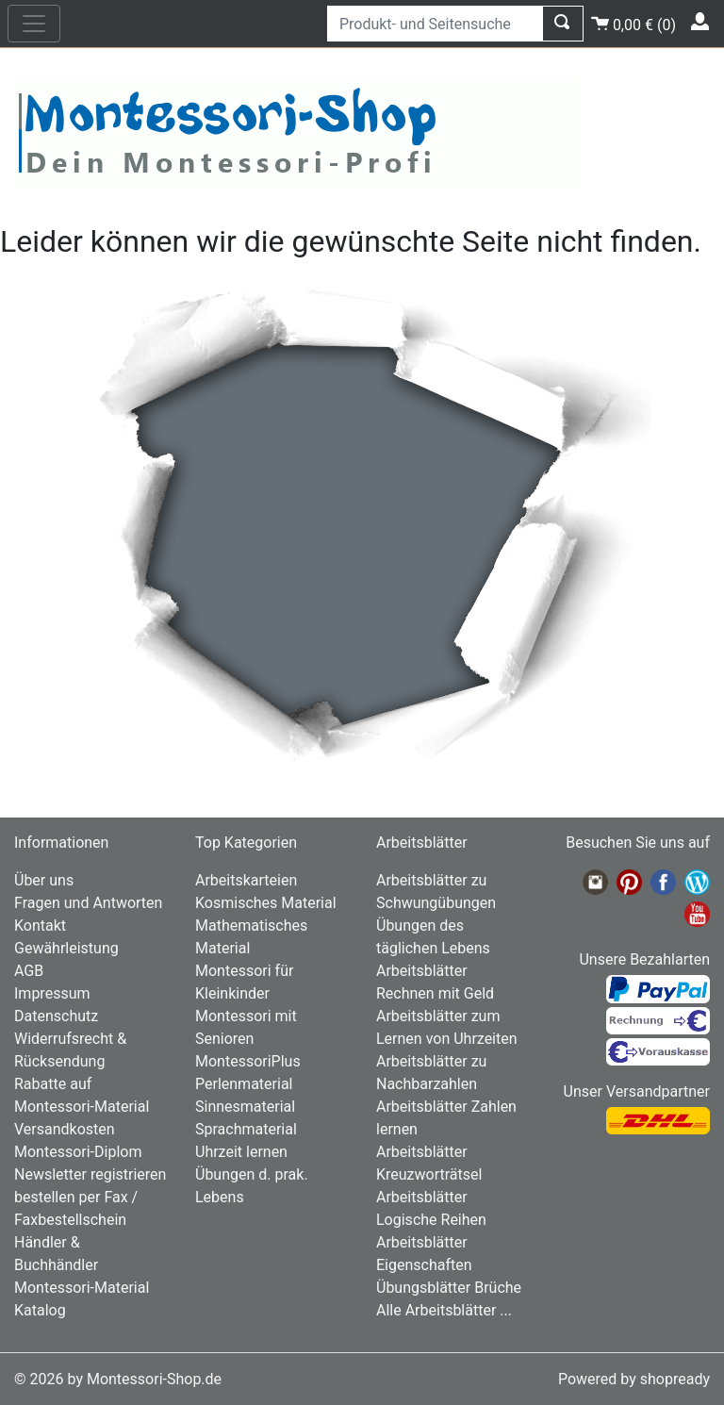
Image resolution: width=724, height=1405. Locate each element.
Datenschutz (56, 1016)
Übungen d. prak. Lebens (251, 1185)
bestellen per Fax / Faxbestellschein (76, 1208)
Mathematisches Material (251, 937)
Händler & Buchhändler (56, 1253)
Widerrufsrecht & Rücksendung (70, 1050)
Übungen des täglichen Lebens (433, 937)
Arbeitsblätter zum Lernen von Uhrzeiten (447, 1027)
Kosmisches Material (266, 903)
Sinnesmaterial (245, 1107)
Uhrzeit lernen (241, 1152)
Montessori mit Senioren (246, 1027)
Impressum (52, 993)
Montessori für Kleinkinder (244, 982)
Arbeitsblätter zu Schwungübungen (436, 891)
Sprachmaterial (246, 1129)
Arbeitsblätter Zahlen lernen (446, 1118)
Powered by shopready (634, 1379)
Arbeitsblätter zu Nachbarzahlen (431, 1072)
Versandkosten (64, 1129)
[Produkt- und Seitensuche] (435, 23)
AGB (28, 971)
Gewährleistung (66, 948)
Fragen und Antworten (88, 903)
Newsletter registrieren (90, 1174)
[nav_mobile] (34, 23)
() (633, 22)
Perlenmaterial (243, 1084)
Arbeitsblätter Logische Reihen (431, 1208)
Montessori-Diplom (77, 1152)
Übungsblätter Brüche (448, 1288)
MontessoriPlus (248, 1061)
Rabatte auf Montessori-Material (81, 1095)
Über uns (44, 880)
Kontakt (40, 925)
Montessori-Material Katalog (81, 1299)
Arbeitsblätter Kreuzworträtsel (429, 1163)
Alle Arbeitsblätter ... (444, 1310)
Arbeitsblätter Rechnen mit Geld (435, 982)
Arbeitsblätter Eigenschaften (424, 1253)
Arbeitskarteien (246, 880)
